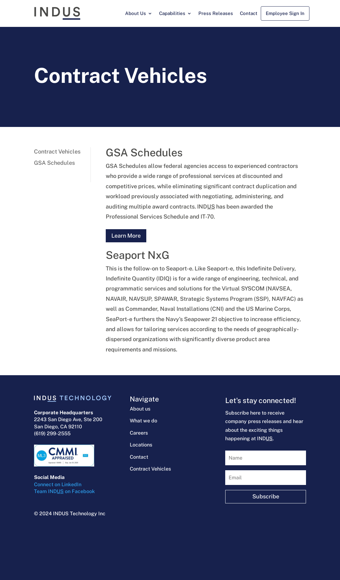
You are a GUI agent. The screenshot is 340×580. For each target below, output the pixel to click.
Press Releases (215, 13)
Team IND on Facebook (64, 491)
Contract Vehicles (57, 151)
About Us (135, 13)
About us (140, 409)
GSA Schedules (54, 162)
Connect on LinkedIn (57, 484)
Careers (139, 433)
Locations (141, 445)
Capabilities (172, 13)
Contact (248, 13)
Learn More (126, 235)
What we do (143, 421)
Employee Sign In (285, 13)
